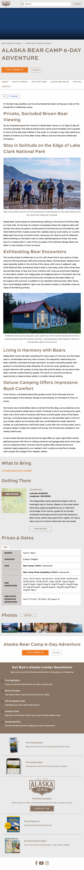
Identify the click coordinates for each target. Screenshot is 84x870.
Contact (6, 87)
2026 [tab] (5, 547)
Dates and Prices (60, 82)
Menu (77, 4)
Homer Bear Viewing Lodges (38, 43)
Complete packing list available (17, 471)
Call (36, 70)
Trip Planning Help (42, 799)
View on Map (40, 529)
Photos (77, 82)
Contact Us (42, 808)
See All (28, 615)
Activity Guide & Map (35, 841)
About (5, 82)
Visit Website (14, 70)
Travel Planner (32, 821)
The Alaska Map (34, 743)
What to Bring (20, 82)
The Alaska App (34, 762)
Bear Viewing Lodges (11, 43)
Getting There (39, 82)
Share (13, 96)
